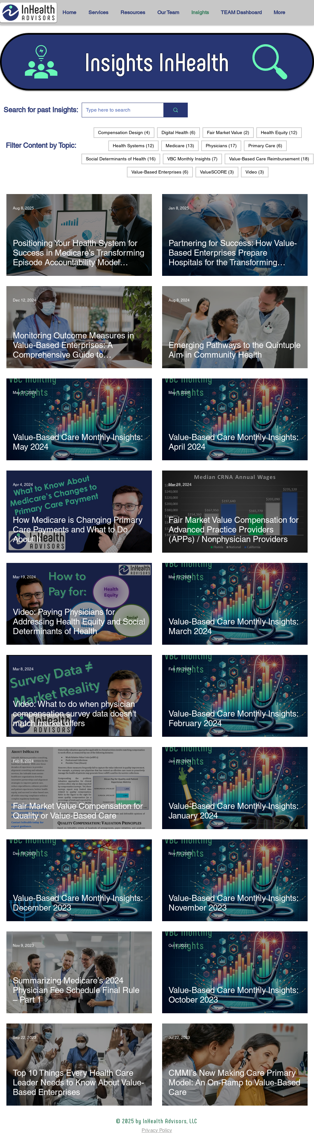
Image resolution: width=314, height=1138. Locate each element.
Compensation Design (126, 132)
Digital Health (180, 132)
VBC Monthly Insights (194, 158)
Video (257, 171)
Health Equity (281, 132)
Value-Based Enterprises (162, 171)
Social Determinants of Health (123, 158)
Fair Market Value (230, 132)
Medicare (182, 145)
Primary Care (267, 145)
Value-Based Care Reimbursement (271, 158)
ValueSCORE (219, 171)
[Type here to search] (118, 110)
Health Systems (136, 145)
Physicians (223, 145)
